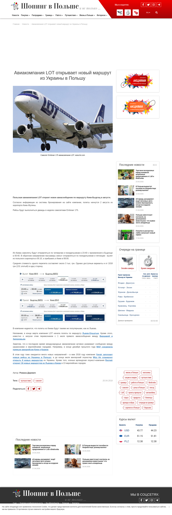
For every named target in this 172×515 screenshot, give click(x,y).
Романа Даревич (27, 373)
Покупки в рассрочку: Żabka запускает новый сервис (145, 233)
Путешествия (71, 15)
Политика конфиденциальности (31, 503)
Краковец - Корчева (127, 306)
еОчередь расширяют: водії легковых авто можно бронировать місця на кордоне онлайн (45, 462)
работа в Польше (137, 382)
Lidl (122, 392)
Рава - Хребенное (125, 296)
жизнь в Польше (132, 372)
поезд (152, 387)
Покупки (25, 15)
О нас (15, 503)
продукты (137, 397)
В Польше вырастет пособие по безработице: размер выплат (95, 446)
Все (155, 165)
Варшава (147, 407)
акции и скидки (131, 377)
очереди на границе (146, 402)
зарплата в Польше (132, 407)
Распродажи (37, 15)
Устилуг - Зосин (125, 287)
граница (123, 382)
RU (148, 13)
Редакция (65, 503)
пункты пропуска (134, 392)
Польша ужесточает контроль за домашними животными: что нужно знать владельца (96, 461)
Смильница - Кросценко (128, 315)
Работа (59, 15)
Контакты (75, 503)
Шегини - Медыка (126, 310)
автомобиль (150, 392)
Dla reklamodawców (52, 503)
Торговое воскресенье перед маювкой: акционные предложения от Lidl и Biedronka (45, 447)
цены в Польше (139, 387)
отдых (126, 397)
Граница (49, 15)
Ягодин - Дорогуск (126, 283)
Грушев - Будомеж (126, 301)
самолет (39, 380)
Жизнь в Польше (87, 15)
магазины (146, 372)
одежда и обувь (128, 402)
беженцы (148, 397)
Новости (15, 15)
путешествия (26, 380)
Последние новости (131, 164)
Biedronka (152, 382)
